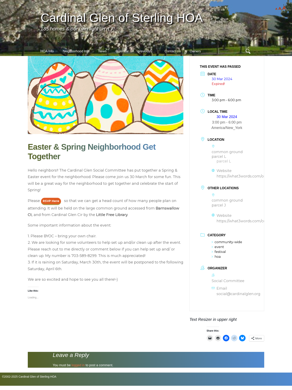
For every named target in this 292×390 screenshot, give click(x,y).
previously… (147, 51)
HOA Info (47, 51)
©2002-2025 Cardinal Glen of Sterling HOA (29, 376)
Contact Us (173, 51)
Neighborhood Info (76, 51)
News (102, 51)
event (218, 247)
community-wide (227, 242)
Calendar (122, 51)
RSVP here (51, 201)
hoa (216, 257)
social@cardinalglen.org (238, 294)
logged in (78, 365)
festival (219, 252)
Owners (195, 51)
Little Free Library (112, 215)
